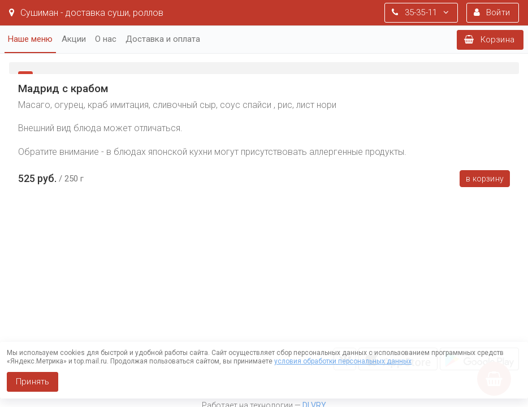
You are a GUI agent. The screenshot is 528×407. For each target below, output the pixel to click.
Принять (32, 381)
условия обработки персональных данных (343, 361)
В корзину (485, 178)
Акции (74, 39)
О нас (105, 39)
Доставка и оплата (162, 39)
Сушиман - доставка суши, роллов (86, 12)
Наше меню (30, 39)
